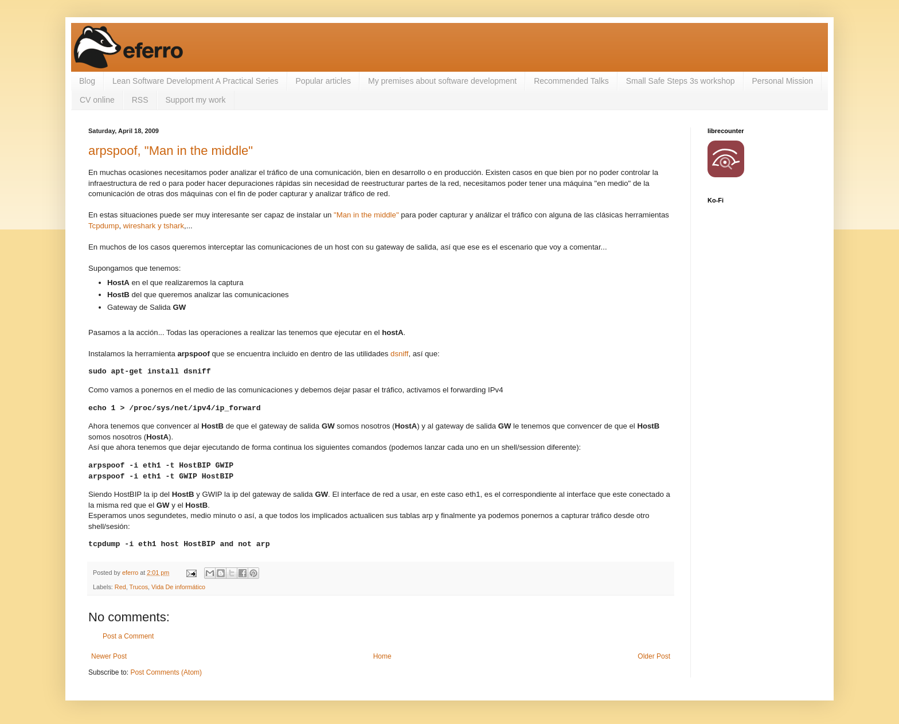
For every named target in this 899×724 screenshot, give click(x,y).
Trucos (138, 586)
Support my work (196, 99)
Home (382, 656)
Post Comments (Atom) (166, 672)
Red (120, 586)
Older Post (654, 656)
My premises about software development (442, 80)
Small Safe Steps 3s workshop (680, 80)
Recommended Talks (571, 80)
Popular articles (323, 80)
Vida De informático (178, 586)
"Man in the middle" (366, 215)
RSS (140, 99)
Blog (87, 80)
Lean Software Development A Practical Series (195, 80)
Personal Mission (783, 80)
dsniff (399, 353)
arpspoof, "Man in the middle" (170, 150)
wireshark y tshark (153, 225)
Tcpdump (103, 225)
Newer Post (109, 656)
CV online (97, 99)
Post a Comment (128, 636)
